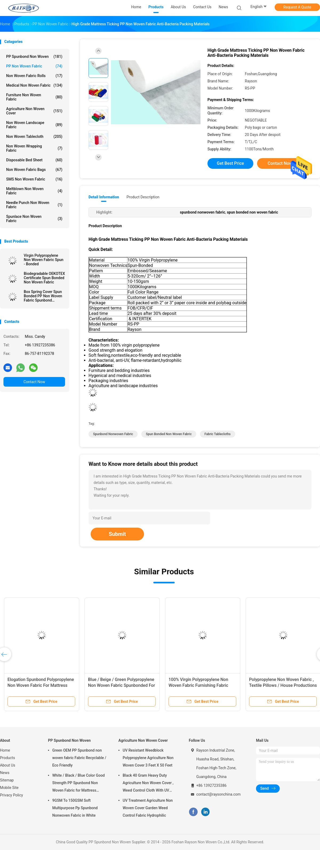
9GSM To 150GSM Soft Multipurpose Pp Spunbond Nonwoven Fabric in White (75, 807)
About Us (7, 765)
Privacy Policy (11, 795)
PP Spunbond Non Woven (34, 56)
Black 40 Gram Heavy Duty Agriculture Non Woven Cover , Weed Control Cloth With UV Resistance (148, 783)
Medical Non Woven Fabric (34, 85)
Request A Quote (297, 7)
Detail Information (104, 197)
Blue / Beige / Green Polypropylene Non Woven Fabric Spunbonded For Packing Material (121, 685)
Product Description (142, 197)
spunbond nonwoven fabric (113, 434)
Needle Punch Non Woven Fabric (34, 205)
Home (5, 750)
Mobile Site (9, 787)
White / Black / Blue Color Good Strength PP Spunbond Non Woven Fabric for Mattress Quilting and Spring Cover (78, 783)
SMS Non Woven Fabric (34, 179)
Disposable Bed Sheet (34, 160)
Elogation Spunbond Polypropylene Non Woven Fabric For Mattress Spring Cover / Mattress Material (40, 685)
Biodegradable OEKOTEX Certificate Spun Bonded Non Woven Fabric (44, 277)
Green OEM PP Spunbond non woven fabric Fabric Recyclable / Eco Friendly (79, 757)
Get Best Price (230, 163)
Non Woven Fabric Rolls (34, 75)
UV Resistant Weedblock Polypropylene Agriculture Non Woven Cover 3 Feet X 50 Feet (148, 757)
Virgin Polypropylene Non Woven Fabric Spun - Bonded (43, 259)
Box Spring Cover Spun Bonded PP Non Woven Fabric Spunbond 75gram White (43, 296)
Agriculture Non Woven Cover (34, 111)
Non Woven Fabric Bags (34, 169)
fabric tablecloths (218, 434)
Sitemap (7, 780)
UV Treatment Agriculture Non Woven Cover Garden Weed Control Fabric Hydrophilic (148, 807)
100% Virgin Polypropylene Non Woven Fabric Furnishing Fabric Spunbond (198, 685)
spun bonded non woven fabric (169, 434)
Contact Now (34, 382)
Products (7, 758)
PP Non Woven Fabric (34, 66)
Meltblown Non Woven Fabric (34, 191)
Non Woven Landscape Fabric (34, 125)
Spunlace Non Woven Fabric (34, 218)
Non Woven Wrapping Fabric (34, 148)
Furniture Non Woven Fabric (34, 97)
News (4, 773)
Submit (117, 534)
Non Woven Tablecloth (34, 136)
